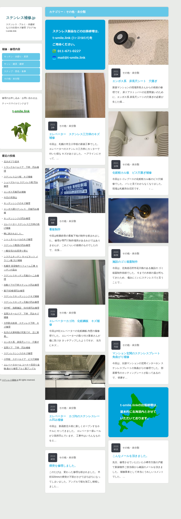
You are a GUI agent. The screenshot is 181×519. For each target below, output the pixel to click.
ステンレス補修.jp (26, 18)
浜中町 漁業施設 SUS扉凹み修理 (27, 308)
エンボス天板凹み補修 (20, 192)
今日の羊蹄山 (16, 197)
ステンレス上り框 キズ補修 (23, 176)
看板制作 (60, 229)
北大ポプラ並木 (17, 161)
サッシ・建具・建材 (19, 64)
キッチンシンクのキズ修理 (22, 203)
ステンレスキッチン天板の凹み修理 (27, 302)
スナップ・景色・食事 (21, 71)
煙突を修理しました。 (69, 465)
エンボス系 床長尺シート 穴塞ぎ (27, 342)
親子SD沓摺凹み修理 (19, 290)
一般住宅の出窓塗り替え (21, 251)
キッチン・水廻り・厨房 (22, 56)
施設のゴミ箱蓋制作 (130, 261)
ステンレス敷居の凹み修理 (22, 245)
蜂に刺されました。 (19, 233)
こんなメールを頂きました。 (136, 456)
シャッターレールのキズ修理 (23, 239)
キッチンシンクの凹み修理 (22, 218)
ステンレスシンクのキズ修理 (23, 353)
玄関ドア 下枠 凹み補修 (22, 347)
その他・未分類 (17, 78)
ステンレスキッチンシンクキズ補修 (27, 296)
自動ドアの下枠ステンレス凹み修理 (27, 285)
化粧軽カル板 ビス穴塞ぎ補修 (137, 172)
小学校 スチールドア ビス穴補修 (27, 359)
